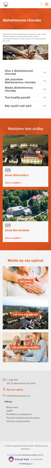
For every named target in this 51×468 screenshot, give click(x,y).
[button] (25, 72)
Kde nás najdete (15, 389)
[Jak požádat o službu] (25, 347)
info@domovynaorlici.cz (18, 395)
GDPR (9, 410)
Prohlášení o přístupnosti (19, 414)
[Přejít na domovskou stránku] (6, 4)
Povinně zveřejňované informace (23, 417)
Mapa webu (12, 407)
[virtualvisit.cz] (19, 459)
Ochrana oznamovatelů (18, 421)
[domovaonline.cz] (29, 455)
